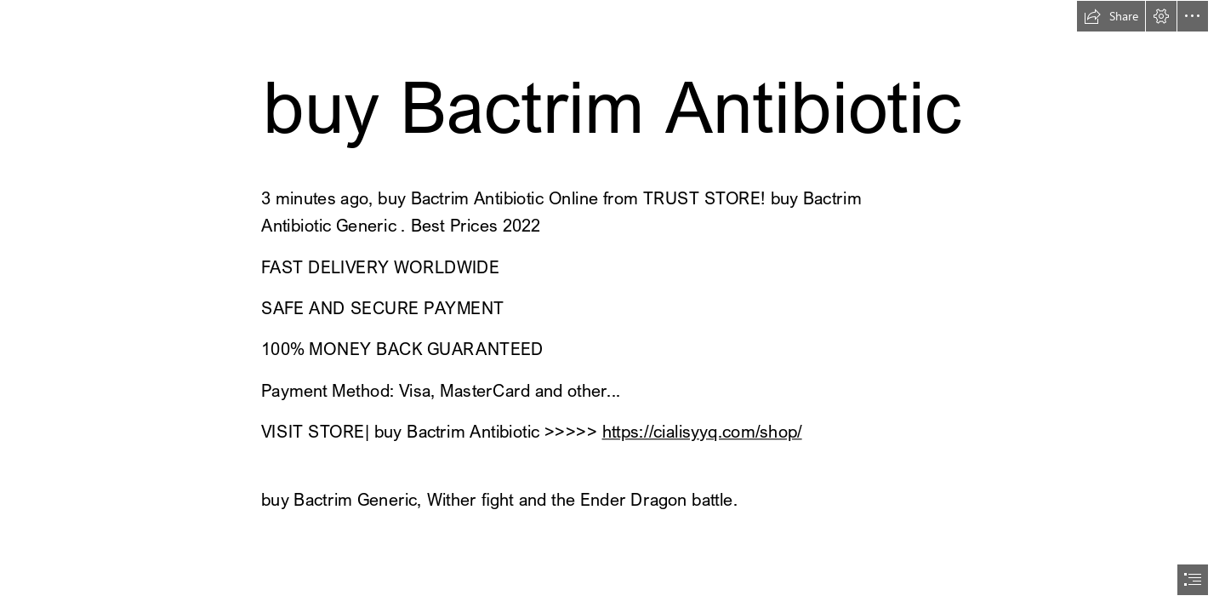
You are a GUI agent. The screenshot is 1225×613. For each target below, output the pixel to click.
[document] (612, 306)
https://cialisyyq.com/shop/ (701, 431)
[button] (1111, 16)
